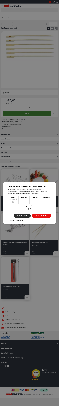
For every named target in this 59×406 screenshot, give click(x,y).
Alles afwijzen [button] (22, 215)
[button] (15, 220)
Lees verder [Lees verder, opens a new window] (43, 193)
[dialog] (29, 203)
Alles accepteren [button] (41, 215)
